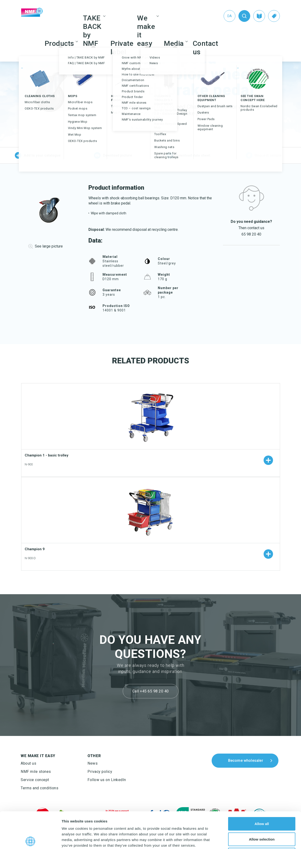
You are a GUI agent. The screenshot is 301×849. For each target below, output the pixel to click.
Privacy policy (99, 771)
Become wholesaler (245, 760)
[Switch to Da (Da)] (229, 16)
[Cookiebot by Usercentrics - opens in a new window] (30, 839)
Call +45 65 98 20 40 (150, 691)
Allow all (262, 787)
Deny (261, 818)
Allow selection (261, 803)
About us (28, 763)
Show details (247, 840)
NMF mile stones (36, 771)
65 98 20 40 (251, 234)
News (92, 763)
